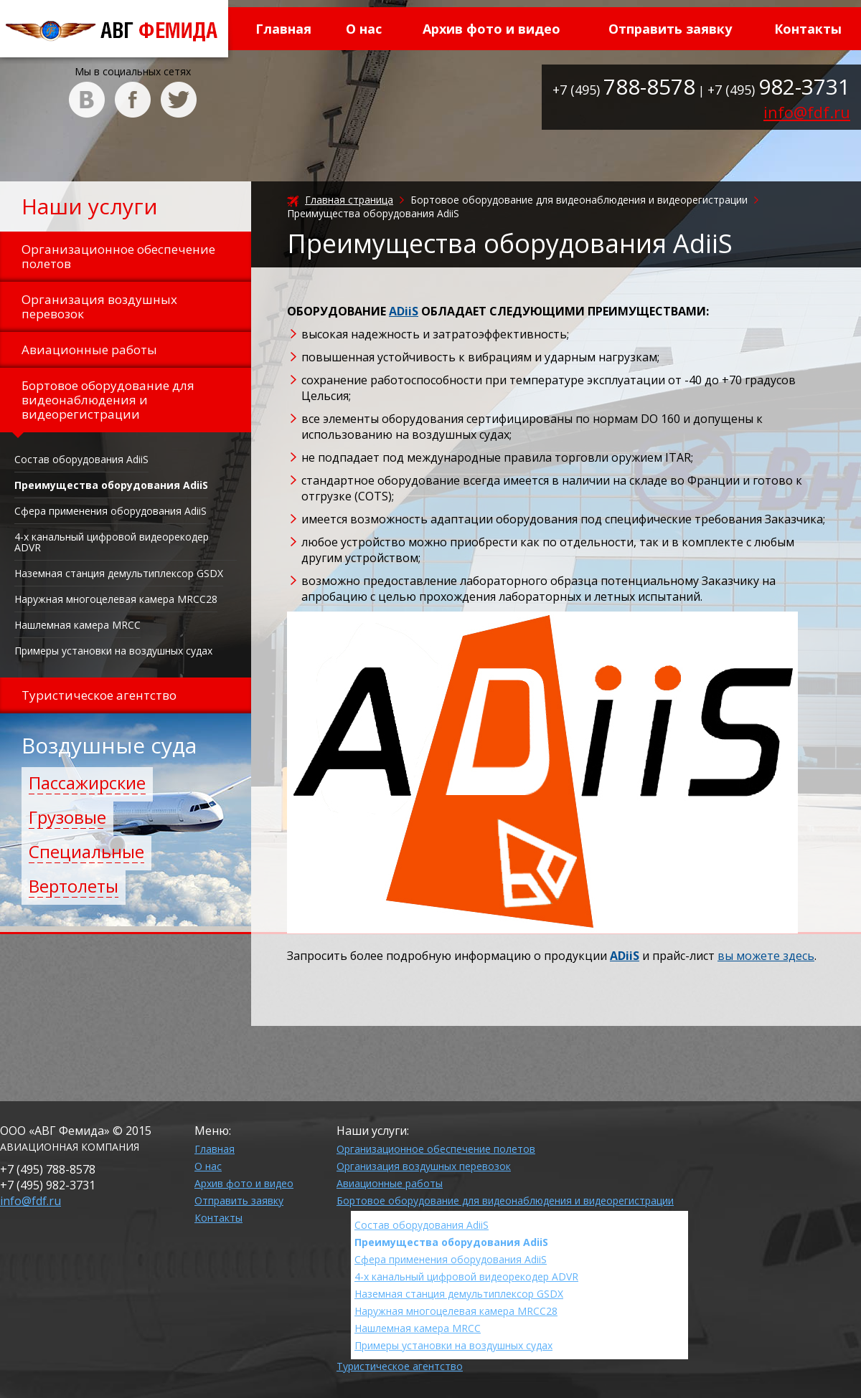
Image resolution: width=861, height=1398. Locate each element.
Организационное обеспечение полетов (436, 1149)
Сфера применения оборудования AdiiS (110, 511)
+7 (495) (623, 89)
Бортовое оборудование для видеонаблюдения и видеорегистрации (505, 1200)
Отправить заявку (670, 28)
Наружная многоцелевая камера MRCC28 (115, 599)
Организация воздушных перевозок (424, 1166)
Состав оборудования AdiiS (81, 459)
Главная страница (349, 199)
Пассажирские (87, 782)
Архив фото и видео (491, 28)
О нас (364, 28)
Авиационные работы (390, 1183)
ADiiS (403, 311)
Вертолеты (73, 886)
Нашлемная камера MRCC (77, 625)
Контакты (808, 28)
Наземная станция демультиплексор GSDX (118, 573)
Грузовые (67, 817)
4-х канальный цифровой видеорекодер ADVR (111, 542)
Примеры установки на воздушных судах (113, 650)
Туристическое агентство (400, 1366)
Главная (283, 28)
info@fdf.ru (806, 112)
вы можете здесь (766, 956)
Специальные (86, 851)
